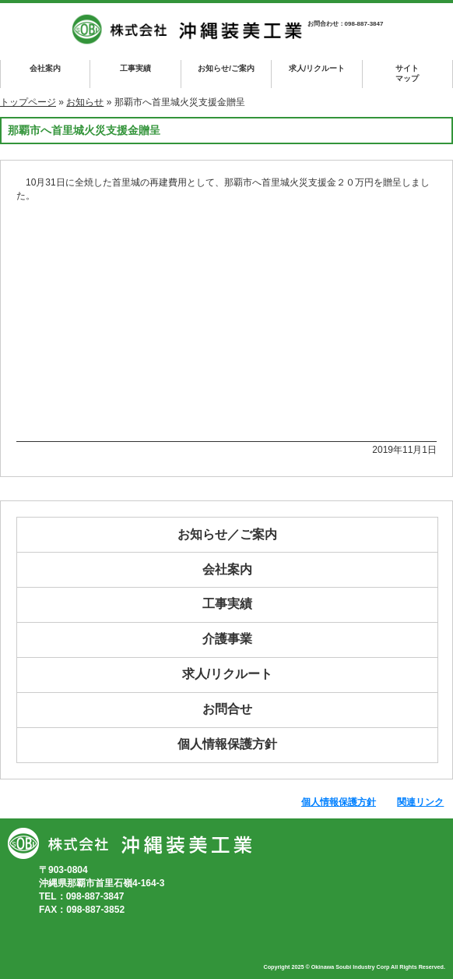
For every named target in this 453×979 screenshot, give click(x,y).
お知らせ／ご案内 (227, 534)
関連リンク (420, 802)
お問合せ (227, 709)
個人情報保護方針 (227, 744)
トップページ (28, 102)
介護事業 (227, 638)
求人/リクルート (317, 68)
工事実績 (135, 68)
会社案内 (45, 68)
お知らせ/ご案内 (226, 68)
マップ (407, 73)
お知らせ (85, 102)
